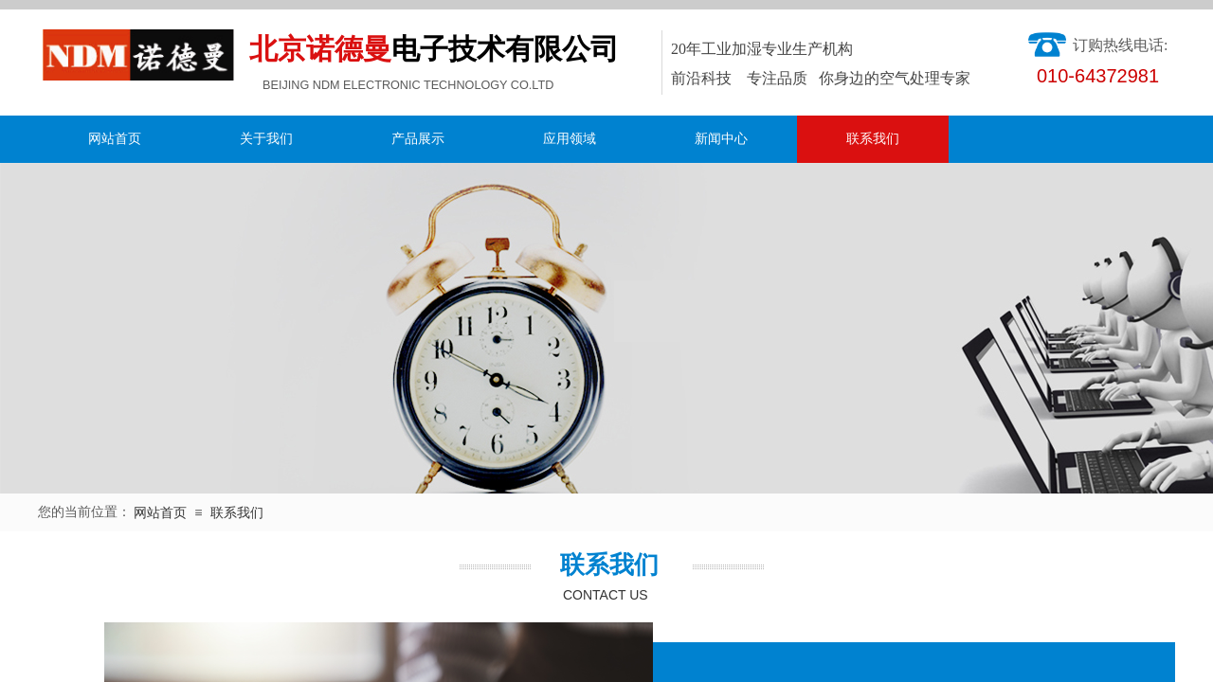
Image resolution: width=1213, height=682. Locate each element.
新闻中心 (721, 139)
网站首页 (114, 139)
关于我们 (266, 139)
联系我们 (872, 139)
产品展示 (417, 139)
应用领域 (569, 139)
